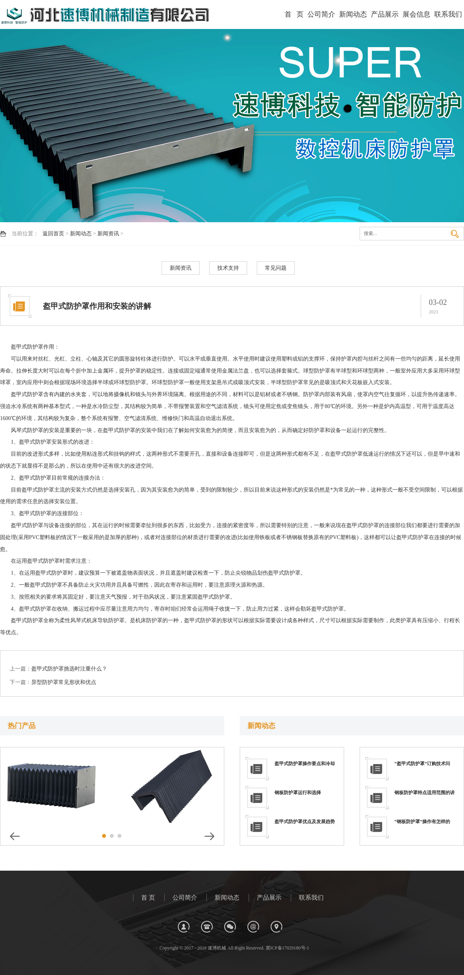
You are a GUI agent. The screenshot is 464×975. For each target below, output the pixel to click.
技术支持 (228, 268)
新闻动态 (353, 14)
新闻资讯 (108, 234)
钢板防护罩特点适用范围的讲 (424, 792)
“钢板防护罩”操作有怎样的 (422, 821)
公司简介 (321, 14)
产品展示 (385, 14)
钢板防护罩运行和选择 (298, 792)
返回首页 (53, 234)
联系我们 (448, 14)
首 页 (294, 14)
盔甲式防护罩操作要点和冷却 (305, 763)
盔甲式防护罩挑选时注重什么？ (69, 669)
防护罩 (35, 347)
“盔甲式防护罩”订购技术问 (422, 763)
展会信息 (416, 14)
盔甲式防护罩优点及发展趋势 (305, 821)
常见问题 (276, 268)
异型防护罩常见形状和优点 (63, 682)
